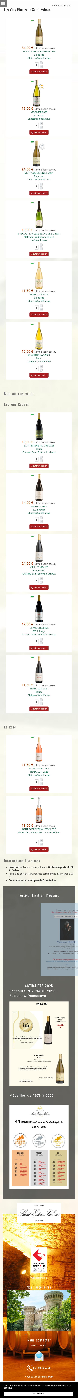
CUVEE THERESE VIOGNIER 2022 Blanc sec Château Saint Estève (39, 55)
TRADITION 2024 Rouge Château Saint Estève (39, 692)
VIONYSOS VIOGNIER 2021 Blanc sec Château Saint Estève (39, 176)
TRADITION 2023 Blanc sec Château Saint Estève (39, 297)
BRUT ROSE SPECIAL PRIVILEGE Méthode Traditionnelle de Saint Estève (39, 831)
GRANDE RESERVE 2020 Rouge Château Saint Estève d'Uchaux (39, 631)
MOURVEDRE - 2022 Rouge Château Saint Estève (39, 509)
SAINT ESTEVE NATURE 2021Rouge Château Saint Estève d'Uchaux (39, 449)
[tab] (25, 1334)
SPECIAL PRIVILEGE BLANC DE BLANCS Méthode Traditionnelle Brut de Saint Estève (39, 237)
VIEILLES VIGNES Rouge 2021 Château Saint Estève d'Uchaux (39, 570)
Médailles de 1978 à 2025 (31, 1095)
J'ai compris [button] (38, 1394)
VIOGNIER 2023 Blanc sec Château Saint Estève (39, 115)
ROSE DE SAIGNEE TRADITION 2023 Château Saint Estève (39, 772)
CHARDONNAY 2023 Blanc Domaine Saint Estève (39, 358)
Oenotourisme (39, 1277)
